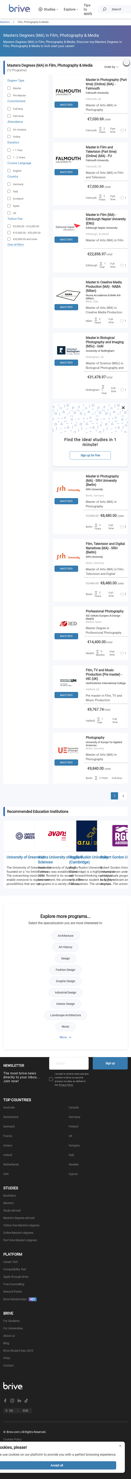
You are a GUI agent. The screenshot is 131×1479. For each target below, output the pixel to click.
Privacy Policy (66, 1085)
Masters (5, 22)
